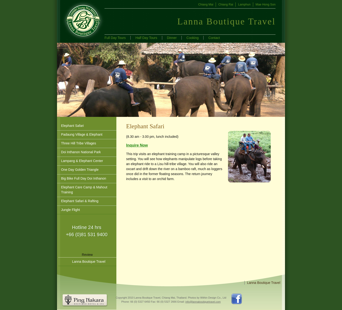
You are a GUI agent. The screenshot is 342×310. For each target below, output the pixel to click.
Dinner (172, 38)
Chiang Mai (205, 4)
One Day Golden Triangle (80, 170)
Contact (214, 38)
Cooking (192, 38)
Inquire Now (137, 145)
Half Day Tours (146, 38)
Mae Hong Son (266, 4)
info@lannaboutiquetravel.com (203, 301)
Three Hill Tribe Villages (78, 143)
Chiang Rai (225, 4)
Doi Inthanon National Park (81, 152)
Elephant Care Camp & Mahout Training (84, 189)
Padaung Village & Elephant (81, 134)
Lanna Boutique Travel (88, 261)
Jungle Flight (70, 210)
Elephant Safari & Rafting (79, 201)
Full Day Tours (115, 38)
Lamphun (244, 4)
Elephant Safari (72, 126)
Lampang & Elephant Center (82, 161)
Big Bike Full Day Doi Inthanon (83, 178)
